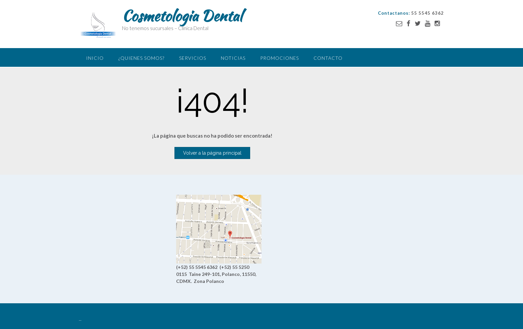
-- (80, 320)
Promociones (279, 58)
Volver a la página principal (212, 153)
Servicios (192, 58)
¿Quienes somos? (141, 58)
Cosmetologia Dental (182, 15)
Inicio (95, 58)
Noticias (233, 58)
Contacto (328, 58)
